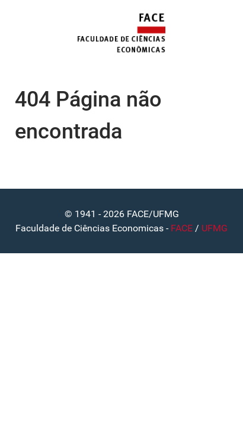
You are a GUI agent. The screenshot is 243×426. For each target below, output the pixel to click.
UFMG (215, 228)
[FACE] (121, 33)
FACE (182, 228)
